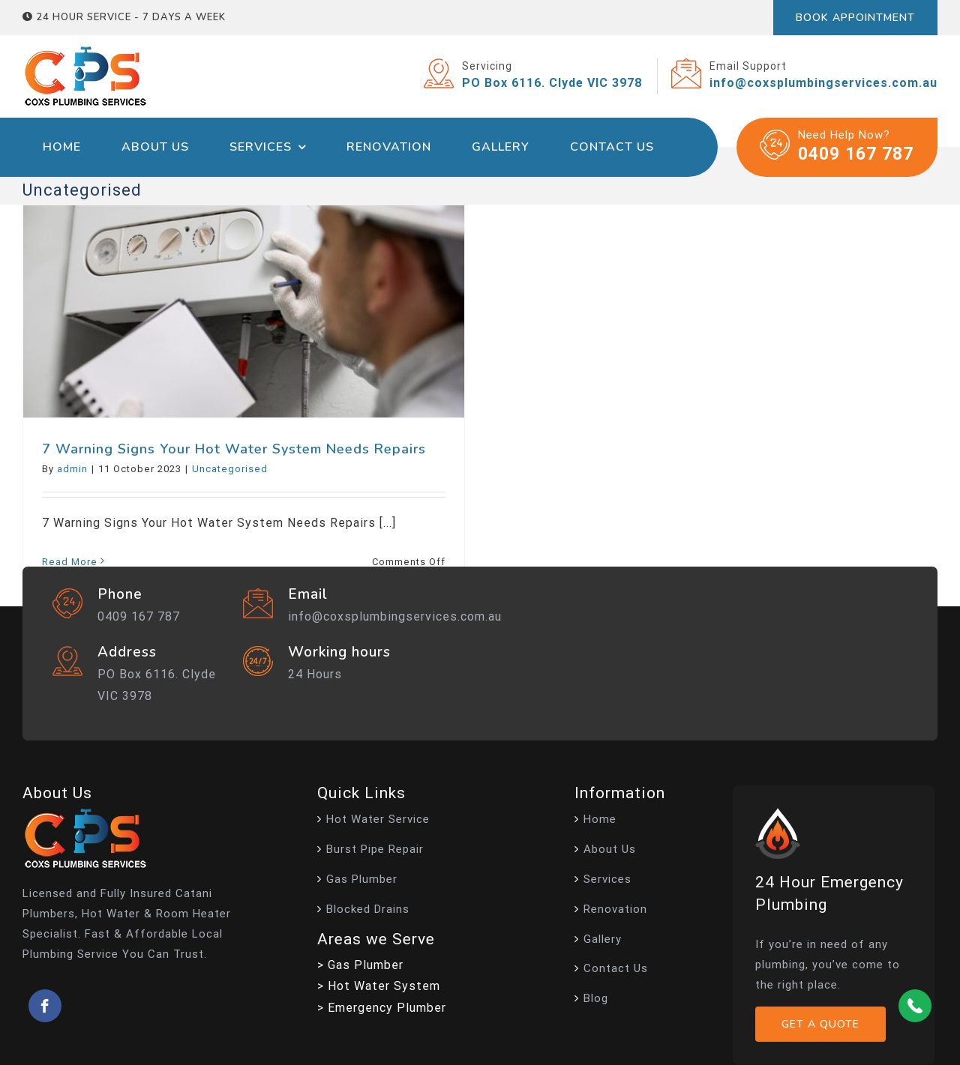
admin (72, 468)
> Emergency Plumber (381, 1008)
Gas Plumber (362, 879)
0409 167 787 (856, 154)
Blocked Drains (368, 909)
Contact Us (616, 968)
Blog (596, 998)
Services (608, 879)
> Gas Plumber (360, 965)
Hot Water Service (378, 819)
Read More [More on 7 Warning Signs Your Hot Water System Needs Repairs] (70, 561)
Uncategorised (230, 468)
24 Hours (315, 674)
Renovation (615, 909)
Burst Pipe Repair (375, 849)
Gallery (603, 939)
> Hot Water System (378, 986)
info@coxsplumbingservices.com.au (395, 616)
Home (600, 819)
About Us (610, 849)
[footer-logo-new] (85, 814)
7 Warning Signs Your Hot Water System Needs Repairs (234, 449)
